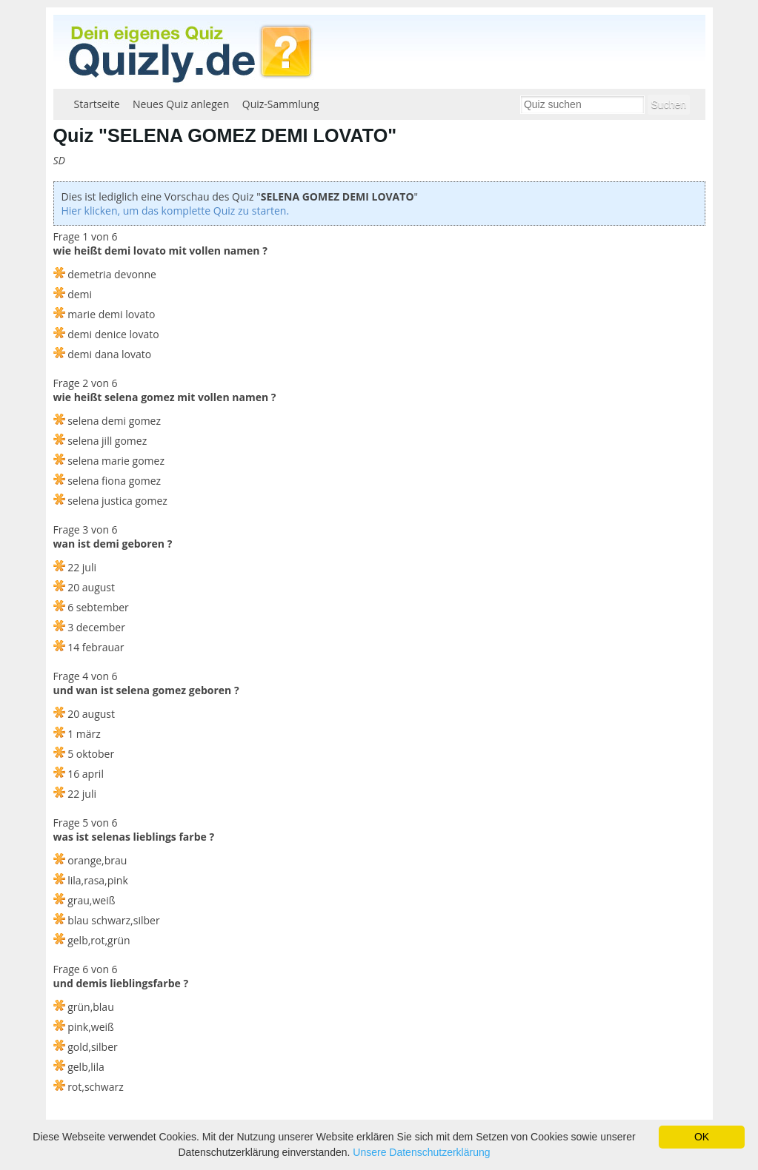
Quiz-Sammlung (280, 104)
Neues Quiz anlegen (181, 104)
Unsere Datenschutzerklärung (421, 1152)
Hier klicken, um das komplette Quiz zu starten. (175, 211)
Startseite (97, 104)
